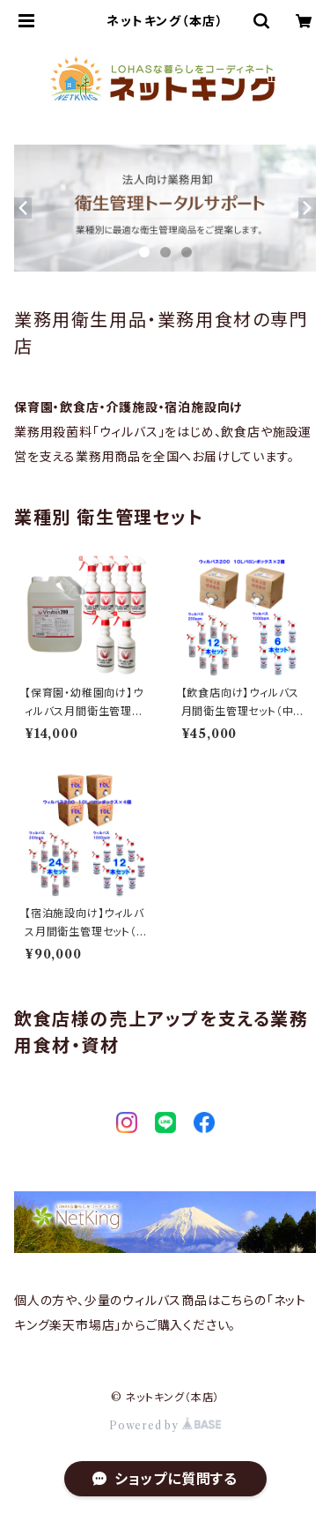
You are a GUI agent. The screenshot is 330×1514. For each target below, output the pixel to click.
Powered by (165, 1425)
